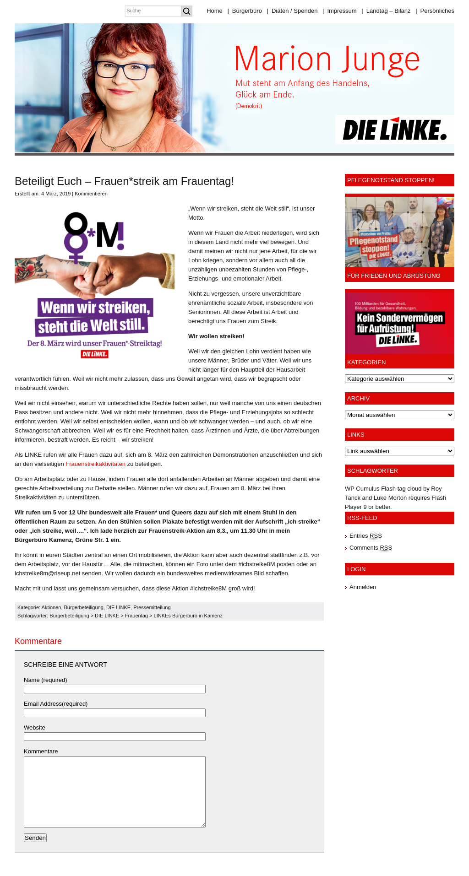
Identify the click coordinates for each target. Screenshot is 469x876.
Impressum (339, 10)
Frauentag (136, 615)
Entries (365, 535)
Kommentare (41, 751)
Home (215, 10)
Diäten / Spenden (292, 10)
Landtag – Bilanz (385, 10)
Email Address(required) (55, 703)
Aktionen (51, 607)
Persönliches (434, 10)
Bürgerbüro (244, 10)
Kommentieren (91, 193)
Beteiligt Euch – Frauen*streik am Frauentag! (124, 181)
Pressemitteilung (151, 607)
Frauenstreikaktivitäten (95, 463)
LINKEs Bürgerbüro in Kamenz (188, 615)
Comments (370, 547)
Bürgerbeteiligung (84, 607)
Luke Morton (390, 497)
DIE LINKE (118, 607)
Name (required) (45, 679)
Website (34, 727)
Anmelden (362, 587)
